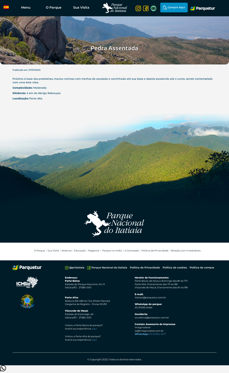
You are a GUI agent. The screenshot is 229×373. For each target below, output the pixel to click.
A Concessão (132, 250)
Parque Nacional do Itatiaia (107, 268)
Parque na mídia (112, 250)
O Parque (53, 7)
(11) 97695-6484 (143, 307)
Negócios (93, 250)
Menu (25, 7)
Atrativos (67, 250)
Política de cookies (175, 267)
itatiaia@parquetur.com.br (150, 297)
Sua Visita (81, 7)
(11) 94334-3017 (150, 334)
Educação (80, 250)
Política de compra (202, 267)
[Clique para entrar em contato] (3, 370)
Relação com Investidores (186, 250)
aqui (94, 328)
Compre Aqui (174, 7)
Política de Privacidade (155, 250)
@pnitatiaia (74, 268)
